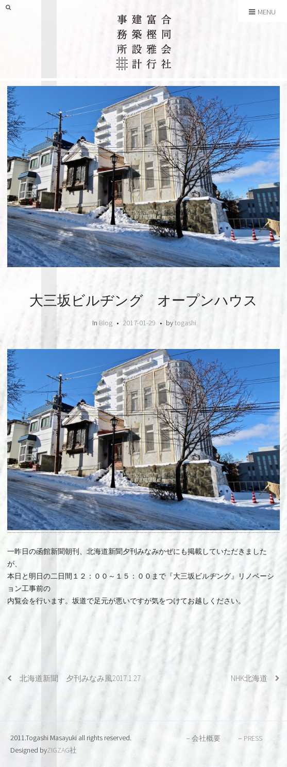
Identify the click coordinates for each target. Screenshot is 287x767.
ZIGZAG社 (62, 750)
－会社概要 (202, 738)
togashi (185, 322)
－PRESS (249, 738)
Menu (262, 11)
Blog (105, 322)
